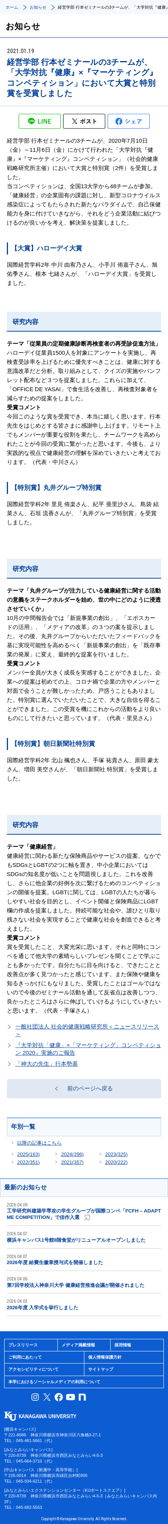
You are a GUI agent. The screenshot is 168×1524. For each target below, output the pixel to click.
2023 (116, 1154)
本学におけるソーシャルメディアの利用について (54, 1381)
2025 (28, 1154)
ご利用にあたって (25, 1357)
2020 (116, 1162)
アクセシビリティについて (33, 1369)
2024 (72, 1154)
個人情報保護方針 (105, 1357)
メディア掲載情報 (78, 1345)
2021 (72, 1162)
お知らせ (38, 7)
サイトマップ (100, 1369)
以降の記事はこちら (39, 1143)
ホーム (12, 7)
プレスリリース (23, 1345)
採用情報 (122, 1345)
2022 (28, 1162)
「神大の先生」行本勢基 (46, 1063)
